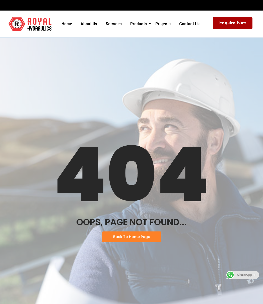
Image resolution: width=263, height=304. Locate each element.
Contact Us (189, 23)
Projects (163, 23)
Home (66, 23)
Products (139, 23)
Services (114, 23)
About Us (89, 23)
